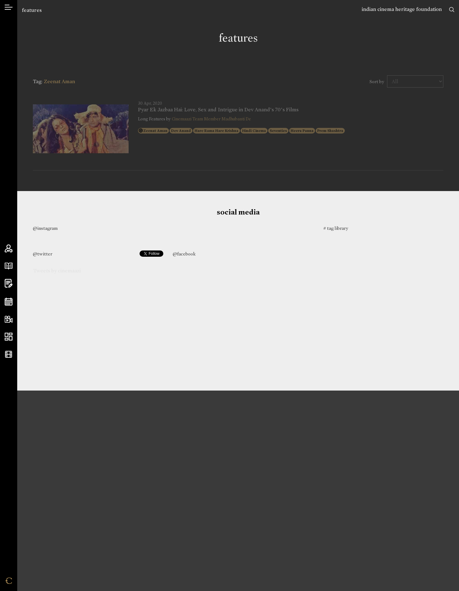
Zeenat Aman (155, 131)
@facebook (184, 254)
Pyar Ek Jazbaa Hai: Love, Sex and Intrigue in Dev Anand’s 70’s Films (218, 110)
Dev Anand (181, 131)
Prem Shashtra (330, 131)
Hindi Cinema (254, 131)
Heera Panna (302, 131)
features (32, 10)
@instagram (45, 228)
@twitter (42, 254)
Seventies (278, 131)
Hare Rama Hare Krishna (216, 131)
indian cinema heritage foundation (402, 9)
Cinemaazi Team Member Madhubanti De (211, 119)
